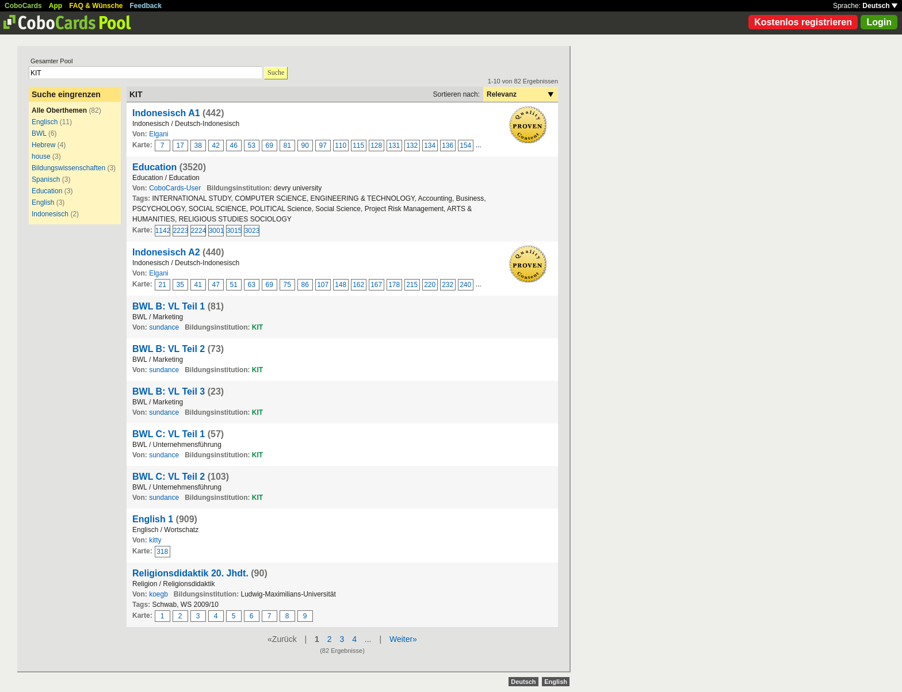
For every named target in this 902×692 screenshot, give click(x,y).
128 (376, 146)
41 (198, 285)
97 (323, 146)
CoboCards (23, 6)
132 (412, 146)
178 (394, 285)
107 (322, 285)
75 (287, 285)
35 (180, 285)
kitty (155, 540)
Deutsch (879, 6)
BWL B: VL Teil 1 (168, 306)
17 (180, 146)
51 (234, 285)
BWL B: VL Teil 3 (168, 391)
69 (269, 146)
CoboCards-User (175, 188)
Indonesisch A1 (166, 113)
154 (465, 146)
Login (879, 22)
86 (305, 285)
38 (198, 146)
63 (251, 285)
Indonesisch (50, 214)
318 (162, 552)
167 (376, 285)
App (55, 6)
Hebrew (43, 145)
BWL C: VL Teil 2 (168, 476)
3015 (234, 231)
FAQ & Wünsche (96, 6)
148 (340, 285)
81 (287, 146)
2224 (198, 231)
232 (447, 285)
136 (447, 146)
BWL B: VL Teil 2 (168, 349)
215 (412, 285)
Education (47, 191)
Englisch (45, 122)
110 (340, 146)
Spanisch (46, 179)
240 (465, 285)
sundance (164, 327)
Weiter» (403, 639)
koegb (158, 594)
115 (358, 146)
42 (216, 146)
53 (251, 146)
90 (305, 146)
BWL (39, 133)
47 (216, 285)
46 (234, 146)
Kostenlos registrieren (803, 22)
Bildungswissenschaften (68, 168)
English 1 (152, 519)
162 (358, 285)
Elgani (158, 134)
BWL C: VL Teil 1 (168, 434)
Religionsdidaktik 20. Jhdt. (190, 573)
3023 (251, 231)
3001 (216, 231)
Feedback (146, 6)
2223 (180, 231)
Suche (275, 72)
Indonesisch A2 (166, 252)
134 (429, 146)
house (41, 156)
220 (429, 285)
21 (162, 285)
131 (394, 146)
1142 (162, 231)
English (43, 202)
